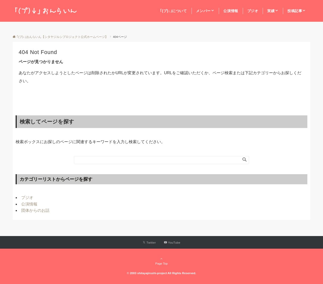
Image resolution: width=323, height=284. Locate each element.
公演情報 (29, 204)
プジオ (27, 197)
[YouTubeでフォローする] (172, 242)
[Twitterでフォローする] (149, 242)
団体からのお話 (35, 210)
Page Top (161, 261)
